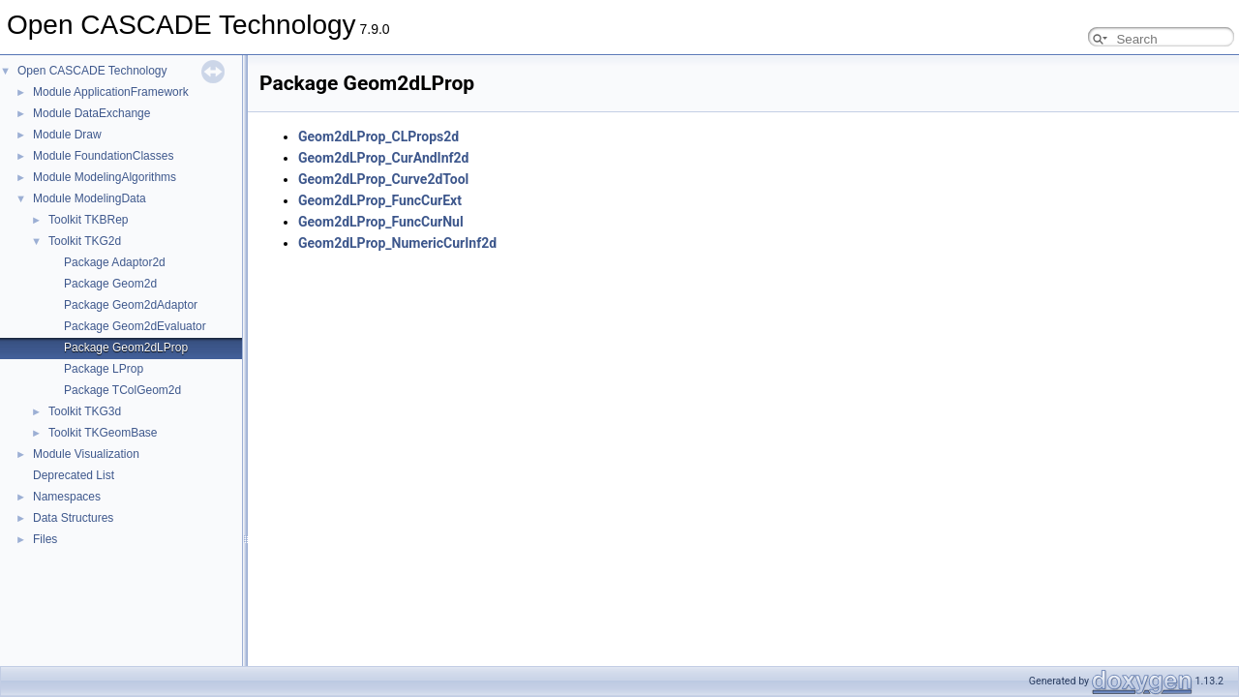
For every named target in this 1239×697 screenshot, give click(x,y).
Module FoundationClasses (103, 156)
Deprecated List (73, 475)
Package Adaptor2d (115, 262)
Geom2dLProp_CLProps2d (378, 136)
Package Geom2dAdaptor (130, 305)
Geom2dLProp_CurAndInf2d (383, 158)
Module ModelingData (89, 198)
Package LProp (103, 369)
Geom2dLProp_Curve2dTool (383, 179)
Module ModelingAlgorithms (104, 177)
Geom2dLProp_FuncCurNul (381, 221)
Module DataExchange (91, 113)
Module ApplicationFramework (111, 92)
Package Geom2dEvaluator (135, 326)
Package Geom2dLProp (126, 347)
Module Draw (67, 134)
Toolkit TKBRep (88, 220)
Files (45, 539)
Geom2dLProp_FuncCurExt (380, 200)
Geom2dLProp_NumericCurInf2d (397, 243)
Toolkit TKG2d (84, 241)
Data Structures (73, 518)
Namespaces (67, 496)
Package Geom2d (110, 283)
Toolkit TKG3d (84, 411)
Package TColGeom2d (122, 390)
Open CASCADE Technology (92, 70)
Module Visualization (86, 454)
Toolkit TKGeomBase (103, 432)
